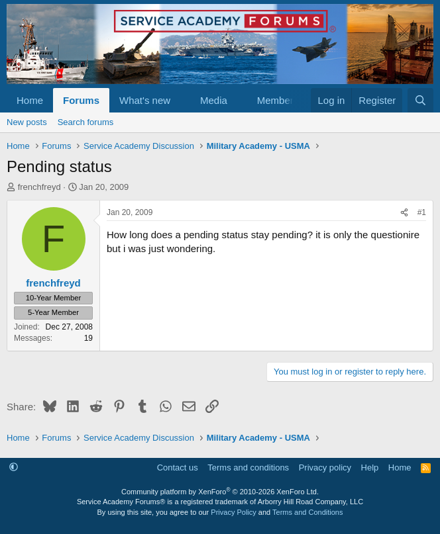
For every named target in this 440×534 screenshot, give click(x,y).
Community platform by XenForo (220, 492)
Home (30, 100)
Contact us (177, 467)
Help (370, 467)
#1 (421, 212)
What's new (144, 100)
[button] (181, 100)
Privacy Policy (233, 512)
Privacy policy (325, 467)
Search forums (86, 122)
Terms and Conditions (307, 512)
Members (278, 100)
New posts (27, 122)
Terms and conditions (248, 467)
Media (213, 100)
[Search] (420, 100)
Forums (81, 100)
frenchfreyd (39, 187)
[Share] (404, 212)
